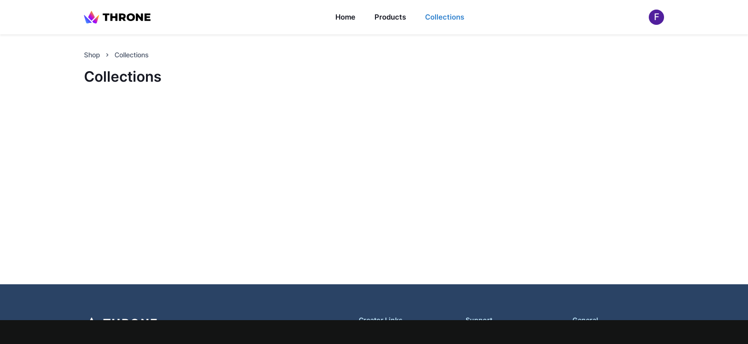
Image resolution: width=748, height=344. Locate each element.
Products (390, 17)
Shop (92, 55)
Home (345, 17)
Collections (444, 17)
